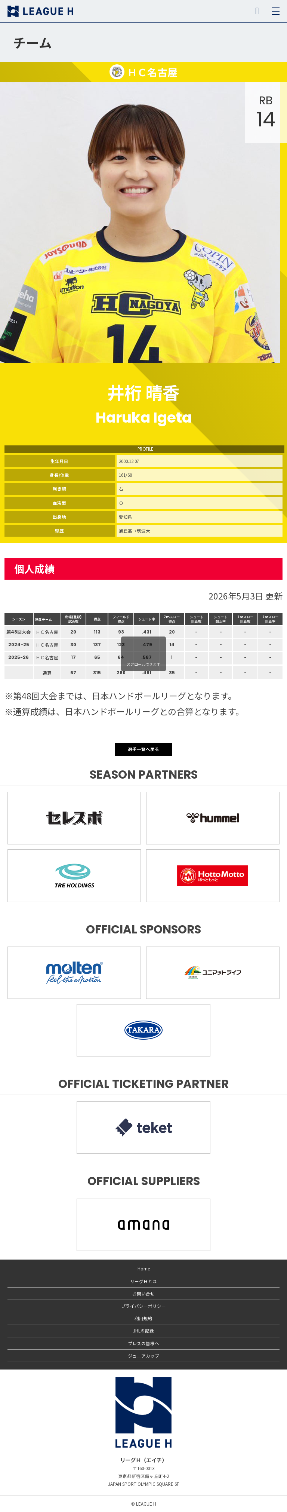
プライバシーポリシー (143, 1306)
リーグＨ (40, 11)
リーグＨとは (143, 1281)
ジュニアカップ (143, 1356)
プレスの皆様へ (143, 1343)
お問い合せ (143, 1294)
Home (144, 1269)
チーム (32, 42)
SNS (257, 11)
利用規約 (143, 1318)
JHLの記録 (143, 1331)
